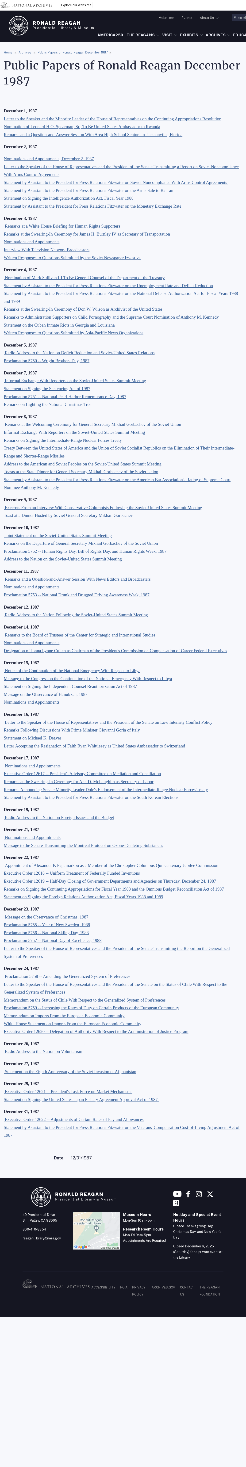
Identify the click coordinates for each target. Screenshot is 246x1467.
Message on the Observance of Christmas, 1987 (46, 916)
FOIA (123, 1287)
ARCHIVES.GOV (163, 1287)
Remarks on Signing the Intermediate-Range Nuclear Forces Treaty (63, 440)
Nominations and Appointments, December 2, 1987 (49, 158)
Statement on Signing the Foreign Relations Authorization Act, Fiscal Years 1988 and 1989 (83, 896)
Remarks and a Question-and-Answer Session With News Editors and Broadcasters (78, 579)
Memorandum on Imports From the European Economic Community (64, 1015)
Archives (25, 52)
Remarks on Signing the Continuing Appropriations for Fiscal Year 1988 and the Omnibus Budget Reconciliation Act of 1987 (114, 889)
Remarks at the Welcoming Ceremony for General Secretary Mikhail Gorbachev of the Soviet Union (93, 424)
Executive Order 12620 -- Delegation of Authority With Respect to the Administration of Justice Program (96, 1031)
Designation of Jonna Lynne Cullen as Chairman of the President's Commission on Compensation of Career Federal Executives (115, 650)
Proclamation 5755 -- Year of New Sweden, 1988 (47, 924)
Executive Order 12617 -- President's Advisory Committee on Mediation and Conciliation (82, 773)
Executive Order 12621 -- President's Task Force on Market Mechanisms (68, 1091)
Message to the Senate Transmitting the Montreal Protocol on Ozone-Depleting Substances (83, 845)
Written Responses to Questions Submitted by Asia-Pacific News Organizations (73, 332)
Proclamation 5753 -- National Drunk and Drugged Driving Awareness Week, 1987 (77, 594)
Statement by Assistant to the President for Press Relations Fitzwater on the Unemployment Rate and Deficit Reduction (108, 285)
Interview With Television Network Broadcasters (46, 249)
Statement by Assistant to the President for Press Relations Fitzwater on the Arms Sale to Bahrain (89, 190)
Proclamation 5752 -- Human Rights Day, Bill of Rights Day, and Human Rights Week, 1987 (85, 551)
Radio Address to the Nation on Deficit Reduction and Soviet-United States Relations (80, 352)
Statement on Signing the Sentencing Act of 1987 (47, 388)
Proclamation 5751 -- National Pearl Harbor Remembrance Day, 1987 (65, 396)
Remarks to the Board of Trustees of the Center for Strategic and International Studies (80, 635)
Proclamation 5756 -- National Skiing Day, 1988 (46, 932)
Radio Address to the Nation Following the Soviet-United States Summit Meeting (76, 614)
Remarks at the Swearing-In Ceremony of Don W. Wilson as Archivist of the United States (83, 309)
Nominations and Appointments (31, 241)
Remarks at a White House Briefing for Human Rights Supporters (62, 226)
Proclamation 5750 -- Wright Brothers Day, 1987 (46, 360)
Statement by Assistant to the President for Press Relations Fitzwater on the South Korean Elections (91, 797)
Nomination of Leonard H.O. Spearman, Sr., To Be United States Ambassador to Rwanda (82, 126)
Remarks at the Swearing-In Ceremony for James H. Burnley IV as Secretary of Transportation (87, 234)
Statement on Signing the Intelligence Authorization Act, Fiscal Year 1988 (69, 198)
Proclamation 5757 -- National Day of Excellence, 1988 (53, 940)
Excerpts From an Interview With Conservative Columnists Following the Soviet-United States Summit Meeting (103, 507)
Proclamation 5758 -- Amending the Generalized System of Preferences (68, 976)
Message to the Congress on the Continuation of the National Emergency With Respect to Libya (88, 678)
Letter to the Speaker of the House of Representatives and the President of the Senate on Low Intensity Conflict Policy (108, 722)
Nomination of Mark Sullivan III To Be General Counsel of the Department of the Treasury (85, 277)
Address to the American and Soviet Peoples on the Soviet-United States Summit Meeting (82, 463)
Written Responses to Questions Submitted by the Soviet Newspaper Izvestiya (72, 257)
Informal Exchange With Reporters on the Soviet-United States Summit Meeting (75, 380)
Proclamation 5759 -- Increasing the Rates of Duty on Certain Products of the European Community (91, 1007)
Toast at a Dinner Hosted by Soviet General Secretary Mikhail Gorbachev (68, 515)
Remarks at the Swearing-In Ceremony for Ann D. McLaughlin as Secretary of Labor (79, 781)
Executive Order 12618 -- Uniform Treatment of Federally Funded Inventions (72, 873)
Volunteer (166, 18)
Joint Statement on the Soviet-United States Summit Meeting (58, 535)
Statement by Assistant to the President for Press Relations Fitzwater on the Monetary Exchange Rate (92, 206)
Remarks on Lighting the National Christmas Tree (47, 404)
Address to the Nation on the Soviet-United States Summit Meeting (63, 558)
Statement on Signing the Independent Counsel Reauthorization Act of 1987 (70, 686)
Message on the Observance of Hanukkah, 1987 (46, 694)
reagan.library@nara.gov (42, 1238)
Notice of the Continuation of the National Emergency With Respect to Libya (72, 670)
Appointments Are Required (144, 1240)
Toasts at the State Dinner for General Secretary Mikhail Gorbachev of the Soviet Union (81, 471)
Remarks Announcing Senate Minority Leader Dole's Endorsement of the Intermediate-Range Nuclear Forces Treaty (106, 789)
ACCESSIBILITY (103, 1287)
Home (8, 52)
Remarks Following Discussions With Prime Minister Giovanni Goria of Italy (72, 730)
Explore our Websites (76, 5)
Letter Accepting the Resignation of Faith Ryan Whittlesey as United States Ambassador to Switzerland (94, 745)
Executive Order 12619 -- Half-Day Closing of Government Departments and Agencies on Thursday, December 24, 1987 (110, 881)
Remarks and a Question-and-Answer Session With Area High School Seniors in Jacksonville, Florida (93, 134)
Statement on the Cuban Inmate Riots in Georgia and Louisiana (59, 325)
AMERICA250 (110, 35)
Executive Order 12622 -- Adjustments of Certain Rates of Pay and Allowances (74, 1119)
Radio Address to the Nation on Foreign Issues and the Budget (59, 817)
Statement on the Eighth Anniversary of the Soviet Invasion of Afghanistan (70, 1071)
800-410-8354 (34, 1229)
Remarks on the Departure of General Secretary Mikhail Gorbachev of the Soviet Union (81, 543)
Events (186, 18)
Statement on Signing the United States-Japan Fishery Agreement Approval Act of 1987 (81, 1099)
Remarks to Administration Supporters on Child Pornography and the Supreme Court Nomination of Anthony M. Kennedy (111, 317)
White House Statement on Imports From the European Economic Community (72, 1023)
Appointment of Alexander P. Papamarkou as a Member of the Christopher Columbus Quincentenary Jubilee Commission (111, 865)
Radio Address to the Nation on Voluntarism (43, 1051)
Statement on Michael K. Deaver (32, 737)
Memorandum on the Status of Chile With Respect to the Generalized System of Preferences (85, 1000)
